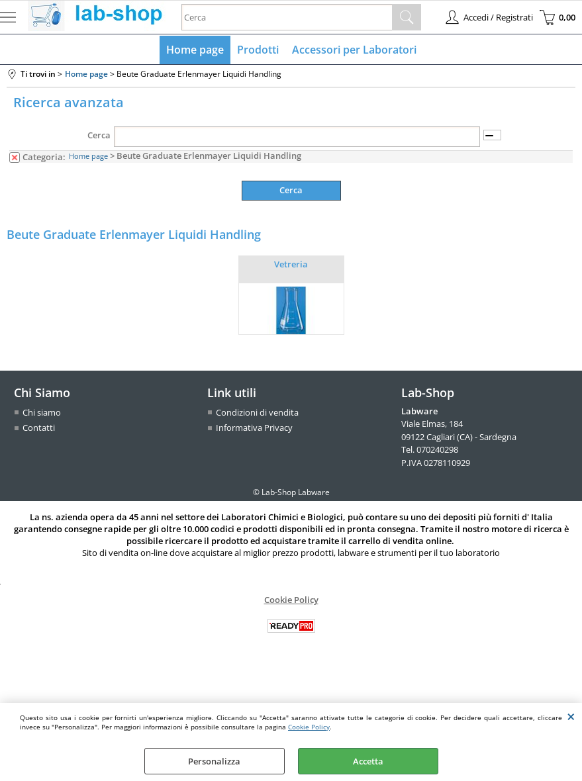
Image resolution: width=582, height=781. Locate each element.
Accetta (368, 761)
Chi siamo (42, 412)
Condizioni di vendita (257, 412)
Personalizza (214, 761)
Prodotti (258, 49)
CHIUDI (571, 716)
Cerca (99, 135)
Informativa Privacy (254, 428)
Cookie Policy (309, 726)
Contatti (39, 428)
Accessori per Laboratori (354, 49)
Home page (195, 49)
